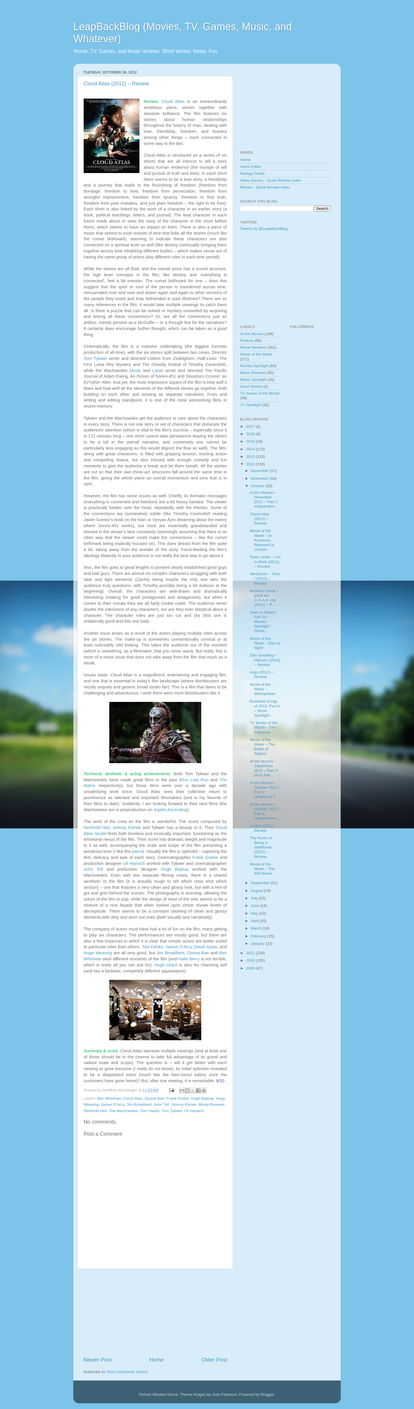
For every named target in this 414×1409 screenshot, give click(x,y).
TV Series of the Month (260, 393)
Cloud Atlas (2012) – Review (116, 84)
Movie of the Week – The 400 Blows (262, 869)
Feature (247, 340)
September (261, 883)
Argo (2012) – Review (262, 674)
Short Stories (251, 386)
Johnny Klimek (126, 827)
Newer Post (97, 1360)
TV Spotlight (250, 405)
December (260, 471)
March (256, 928)
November (260, 478)
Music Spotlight (253, 379)
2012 (251, 464)
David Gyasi (205, 947)
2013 (251, 456)
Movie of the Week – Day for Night (265, 643)
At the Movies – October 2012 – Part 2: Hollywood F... (265, 790)
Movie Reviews (212, 1104)
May (255, 913)
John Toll (93, 869)
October (258, 486)
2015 (251, 441)
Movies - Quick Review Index (265, 187)
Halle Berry (189, 959)
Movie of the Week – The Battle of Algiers (262, 747)
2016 (251, 434)
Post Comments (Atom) (127, 1372)
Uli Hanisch (134, 863)
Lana (157, 370)
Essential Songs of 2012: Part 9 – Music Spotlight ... (265, 708)
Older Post (214, 1360)
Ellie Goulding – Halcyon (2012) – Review (265, 660)
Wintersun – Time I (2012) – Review (265, 578)
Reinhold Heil (97, 827)
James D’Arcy (179, 947)
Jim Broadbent (171, 953)
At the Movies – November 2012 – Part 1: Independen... (264, 499)
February (259, 936)
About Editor (250, 166)
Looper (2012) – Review (263, 827)
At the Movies (252, 334)
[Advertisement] (155, 1312)
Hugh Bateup (174, 869)
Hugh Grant (166, 965)
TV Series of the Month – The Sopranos (264, 727)
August (257, 890)
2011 (251, 953)
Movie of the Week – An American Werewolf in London (262, 540)
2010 (251, 960)
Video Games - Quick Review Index (270, 180)
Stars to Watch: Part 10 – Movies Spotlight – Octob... (263, 621)
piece (137, 851)
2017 (251, 426)
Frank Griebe (205, 857)
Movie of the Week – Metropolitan (262, 689)
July (255, 898)
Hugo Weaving (98, 953)
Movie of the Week (256, 354)
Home (156, 1360)
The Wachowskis (123, 1111)
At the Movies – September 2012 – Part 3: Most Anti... (264, 768)
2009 (251, 968)
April (255, 921)
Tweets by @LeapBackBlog (264, 228)
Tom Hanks (152, 947)
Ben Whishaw (109, 1098)
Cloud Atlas (173, 101)
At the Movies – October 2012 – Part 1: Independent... (265, 811)
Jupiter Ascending (170, 809)
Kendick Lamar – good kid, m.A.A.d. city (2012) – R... (264, 598)
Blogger (267, 1394)
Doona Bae (198, 953)
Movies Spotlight (254, 366)
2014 (251, 449)
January (258, 943)
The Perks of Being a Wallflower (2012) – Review (261, 847)
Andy (136, 370)
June (255, 905)
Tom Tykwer (95, 358)
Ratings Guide (252, 173)
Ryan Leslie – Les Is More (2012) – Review (265, 561)
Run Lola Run (194, 780)
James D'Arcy (112, 1104)
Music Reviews (253, 373)
